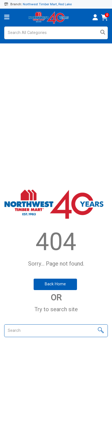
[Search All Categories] (56, 32)
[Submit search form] (102, 33)
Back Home (55, 284)
